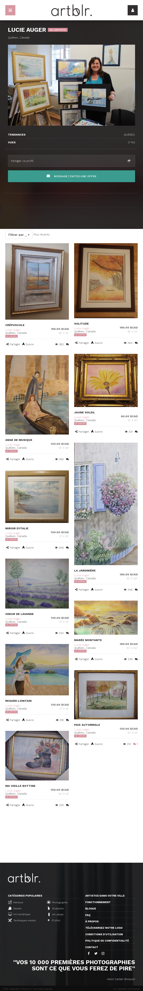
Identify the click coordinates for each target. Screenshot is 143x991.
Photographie (57, 902)
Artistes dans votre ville (105, 895)
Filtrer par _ (18, 234)
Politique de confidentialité (107, 940)
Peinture (15, 902)
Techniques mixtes (22, 920)
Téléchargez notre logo (104, 927)
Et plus (54, 920)
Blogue (90, 908)
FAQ (87, 915)
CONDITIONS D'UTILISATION (104, 934)
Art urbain (56, 914)
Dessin (15, 908)
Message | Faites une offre (72, 176)
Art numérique (19, 914)
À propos (92, 921)
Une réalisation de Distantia (126, 989)
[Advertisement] (71, 836)
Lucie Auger (13, 329)
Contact (91, 947)
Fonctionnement (98, 902)
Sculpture (56, 908)
